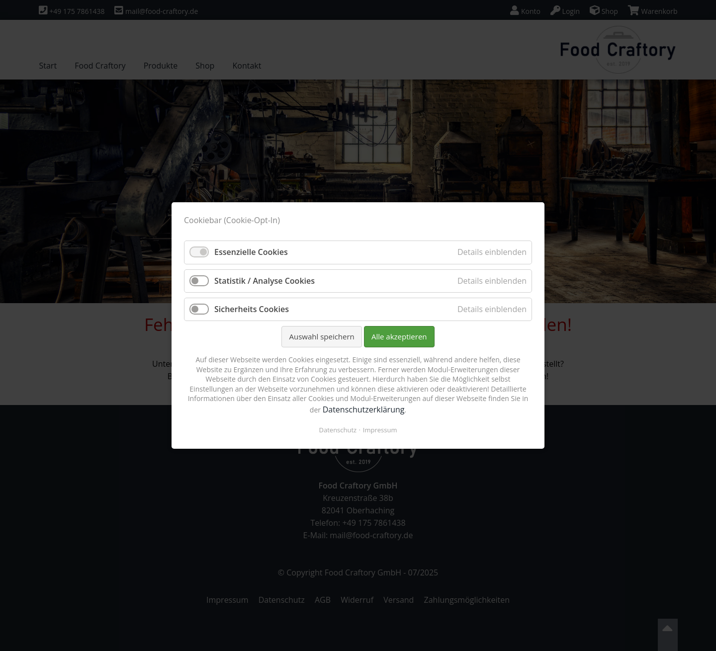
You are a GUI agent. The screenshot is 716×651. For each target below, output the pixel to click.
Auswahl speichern (321, 336)
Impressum (380, 429)
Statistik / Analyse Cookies (264, 280)
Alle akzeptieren (399, 336)
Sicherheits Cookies (251, 309)
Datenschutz (338, 429)
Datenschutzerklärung (364, 409)
